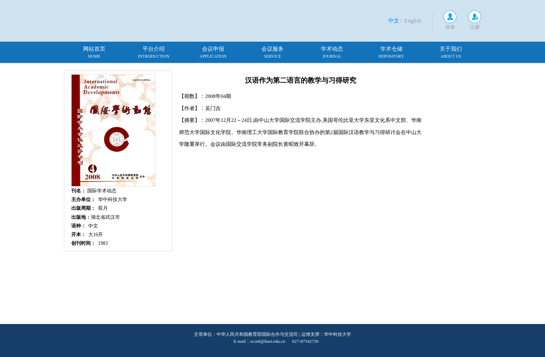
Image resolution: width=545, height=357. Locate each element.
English (412, 21)
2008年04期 (218, 96)
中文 (393, 21)
